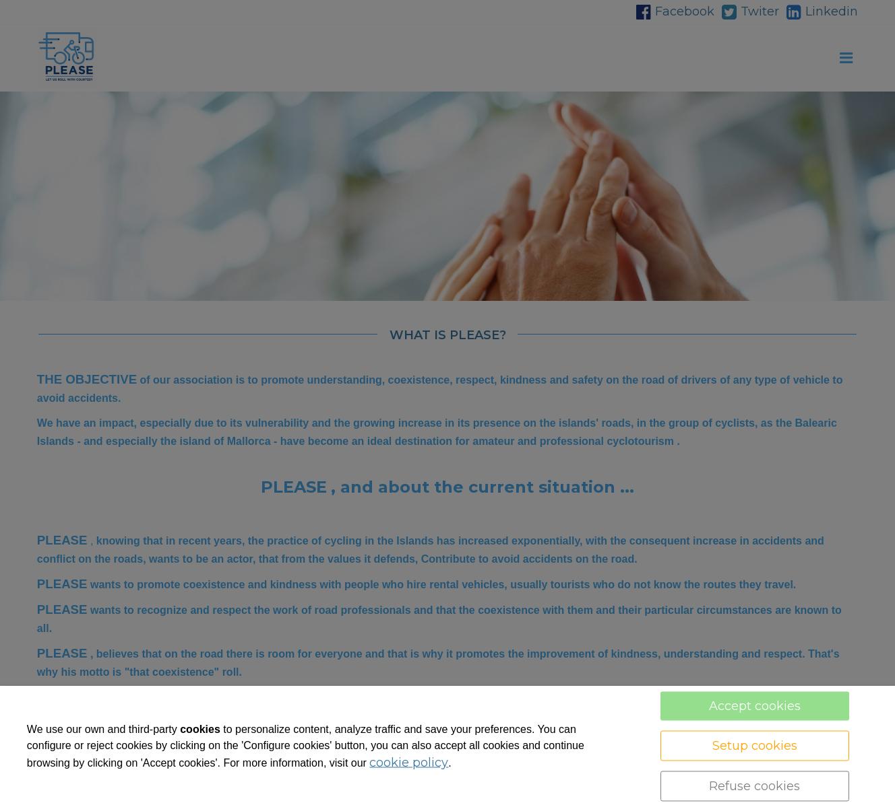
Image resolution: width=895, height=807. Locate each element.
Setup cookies (754, 745)
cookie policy (408, 762)
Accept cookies (755, 706)
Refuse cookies (754, 786)
